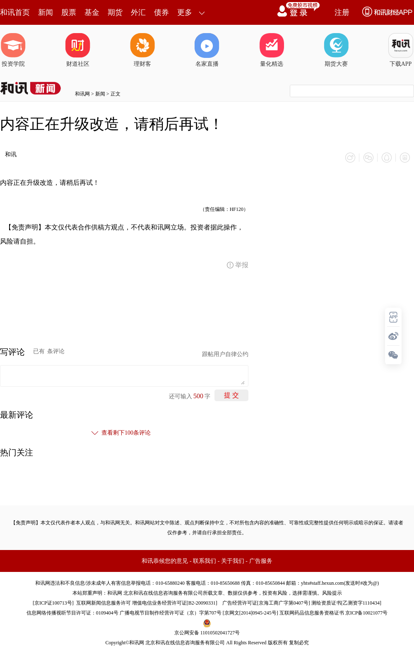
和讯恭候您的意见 (165, 561)
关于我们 (232, 561)
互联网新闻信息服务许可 (103, 603)
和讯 (11, 154)
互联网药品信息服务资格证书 (311, 613)
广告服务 (260, 561)
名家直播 (207, 50)
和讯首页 (15, 12)
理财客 (142, 50)
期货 (115, 12)
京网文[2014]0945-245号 (250, 613)
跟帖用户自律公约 (225, 354)
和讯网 (82, 94)
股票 (68, 12)
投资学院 (13, 50)
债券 (161, 12)
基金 (91, 12)
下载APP (400, 50)
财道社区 (77, 50)
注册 (342, 12)
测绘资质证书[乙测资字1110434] (346, 603)
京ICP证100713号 (53, 603)
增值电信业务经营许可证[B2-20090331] (174, 603)
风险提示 (332, 593)
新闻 (45, 12)
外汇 (138, 12)
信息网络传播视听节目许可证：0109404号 (72, 613)
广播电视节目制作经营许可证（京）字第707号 (170, 613)
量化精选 (271, 50)
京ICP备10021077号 (366, 613)
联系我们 (204, 561)
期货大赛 (336, 50)
